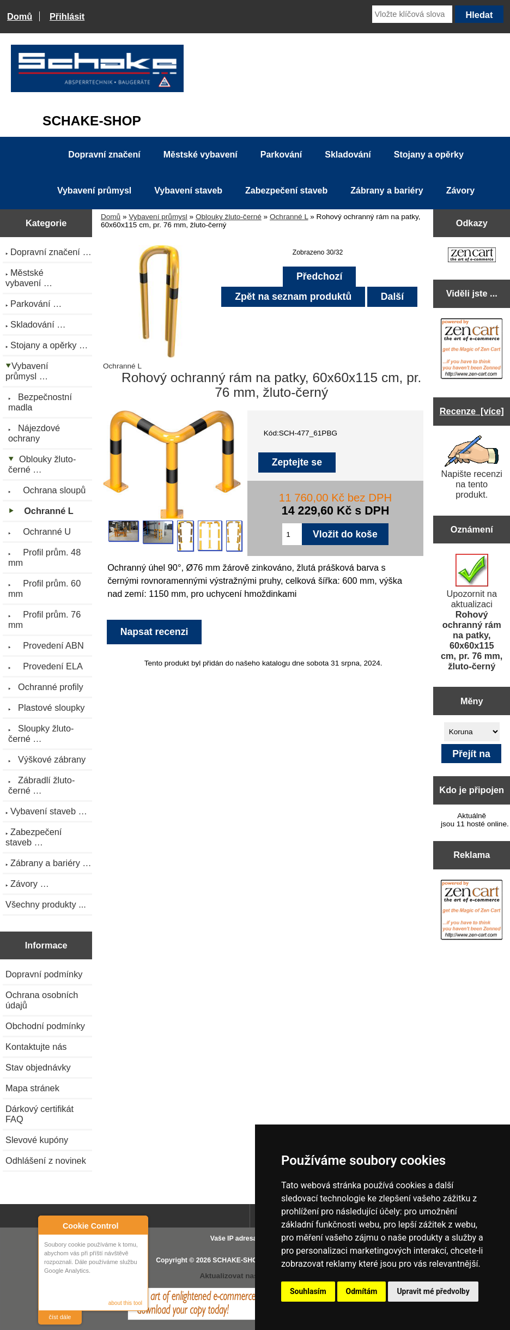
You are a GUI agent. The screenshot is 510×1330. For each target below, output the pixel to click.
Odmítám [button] (362, 1291)
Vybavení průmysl (158, 217)
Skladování (348, 154)
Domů (19, 16)
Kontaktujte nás (35, 1046)
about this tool (125, 1303)
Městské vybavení (200, 154)
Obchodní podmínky (45, 1026)
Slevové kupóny (36, 1140)
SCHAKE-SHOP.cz (241, 1260)
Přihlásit (67, 16)
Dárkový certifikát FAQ (39, 1114)
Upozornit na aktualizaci (471, 612)
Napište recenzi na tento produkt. (471, 467)
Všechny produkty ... (45, 904)
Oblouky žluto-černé (229, 217)
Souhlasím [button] (308, 1291)
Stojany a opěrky (429, 154)
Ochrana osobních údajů (41, 1000)
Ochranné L (289, 217)
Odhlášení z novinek (45, 1160)
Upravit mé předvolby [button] (433, 1291)
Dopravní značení (104, 154)
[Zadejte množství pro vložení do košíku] (292, 534)
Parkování (281, 154)
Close (138, 1225)
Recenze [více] (472, 411)
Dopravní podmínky (43, 974)
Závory (460, 190)
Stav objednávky (38, 1067)
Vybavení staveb (188, 190)
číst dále (60, 1317)
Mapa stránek (32, 1088)
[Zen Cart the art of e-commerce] (472, 256)
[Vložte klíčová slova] (412, 14)
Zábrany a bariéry (386, 190)
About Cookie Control (49, 1225)
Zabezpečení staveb (286, 190)
